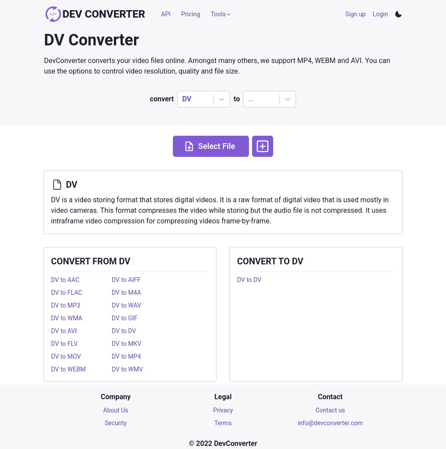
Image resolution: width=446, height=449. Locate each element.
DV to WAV (126, 305)
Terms (222, 423)
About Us (115, 410)
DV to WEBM (68, 369)
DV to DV (124, 330)
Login (380, 14)
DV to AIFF (126, 279)
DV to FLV (64, 343)
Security (116, 423)
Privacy (223, 410)
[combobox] (183, 99)
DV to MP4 (126, 356)
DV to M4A (126, 292)
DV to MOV (66, 356)
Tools (221, 14)
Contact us (330, 410)
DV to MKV (126, 343)
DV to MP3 (65, 305)
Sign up (355, 14)
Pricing (190, 14)
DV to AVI (64, 330)
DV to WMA (66, 318)
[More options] (262, 146)
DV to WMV (127, 369)
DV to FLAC (66, 292)
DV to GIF (124, 318)
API (166, 14)
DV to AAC (65, 279)
